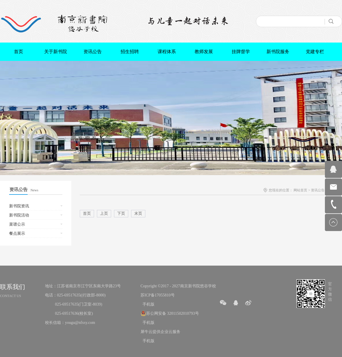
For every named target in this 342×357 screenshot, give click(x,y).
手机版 (147, 304)
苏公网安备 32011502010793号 (172, 313)
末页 (138, 213)
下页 (121, 213)
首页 (18, 51)
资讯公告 (318, 190)
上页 (104, 213)
